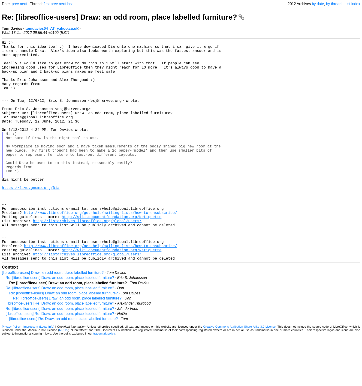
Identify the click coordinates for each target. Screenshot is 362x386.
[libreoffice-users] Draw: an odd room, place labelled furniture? (53, 321)
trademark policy (104, 382)
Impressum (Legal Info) (38, 375)
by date (318, 4)
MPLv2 (63, 379)
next (23, 4)
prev (15, 4)
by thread (333, 4)
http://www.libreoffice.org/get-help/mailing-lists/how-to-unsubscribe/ (100, 251)
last (70, 4)
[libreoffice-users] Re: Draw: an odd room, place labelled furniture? (60, 352)
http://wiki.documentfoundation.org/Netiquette (111, 256)
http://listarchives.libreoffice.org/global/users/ (87, 261)
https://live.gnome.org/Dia (31, 220)
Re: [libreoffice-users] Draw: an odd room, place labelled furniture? (123, 17)
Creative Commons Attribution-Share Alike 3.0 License (239, 375)
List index (352, 4)
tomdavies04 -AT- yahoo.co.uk (51, 28)
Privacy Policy (11, 375)
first (47, 4)
